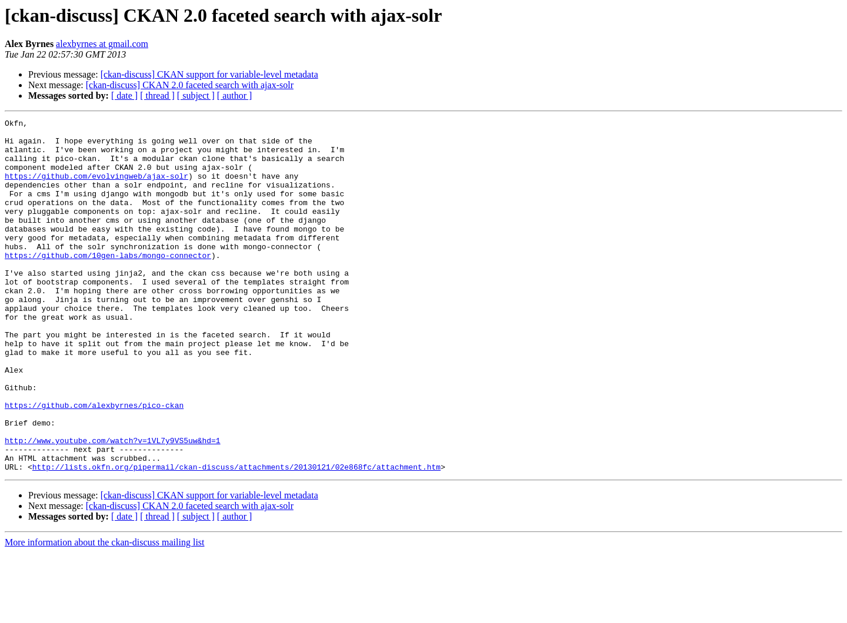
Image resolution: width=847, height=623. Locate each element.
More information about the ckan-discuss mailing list (105, 613)
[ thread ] (157, 96)
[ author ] (234, 96)
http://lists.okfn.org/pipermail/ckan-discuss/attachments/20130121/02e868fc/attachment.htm (236, 537)
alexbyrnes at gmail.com (102, 44)
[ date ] (124, 96)
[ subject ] (196, 96)
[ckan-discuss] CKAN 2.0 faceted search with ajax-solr (190, 85)
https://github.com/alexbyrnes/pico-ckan (94, 463)
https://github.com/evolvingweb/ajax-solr (96, 188)
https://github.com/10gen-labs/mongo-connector (108, 283)
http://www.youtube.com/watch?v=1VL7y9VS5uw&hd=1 (113, 505)
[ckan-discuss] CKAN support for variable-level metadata (209, 74)
